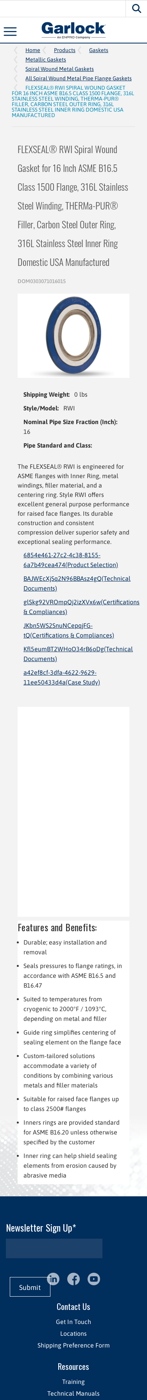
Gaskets (98, 50)
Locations (73, 1333)
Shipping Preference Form (74, 1345)
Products (64, 50)
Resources (73, 1366)
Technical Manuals (73, 1393)
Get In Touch (73, 1321)
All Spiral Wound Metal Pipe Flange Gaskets (78, 78)
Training (73, 1381)
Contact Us (73, 1306)
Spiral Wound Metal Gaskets (59, 69)
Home (32, 50)
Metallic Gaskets (45, 59)
